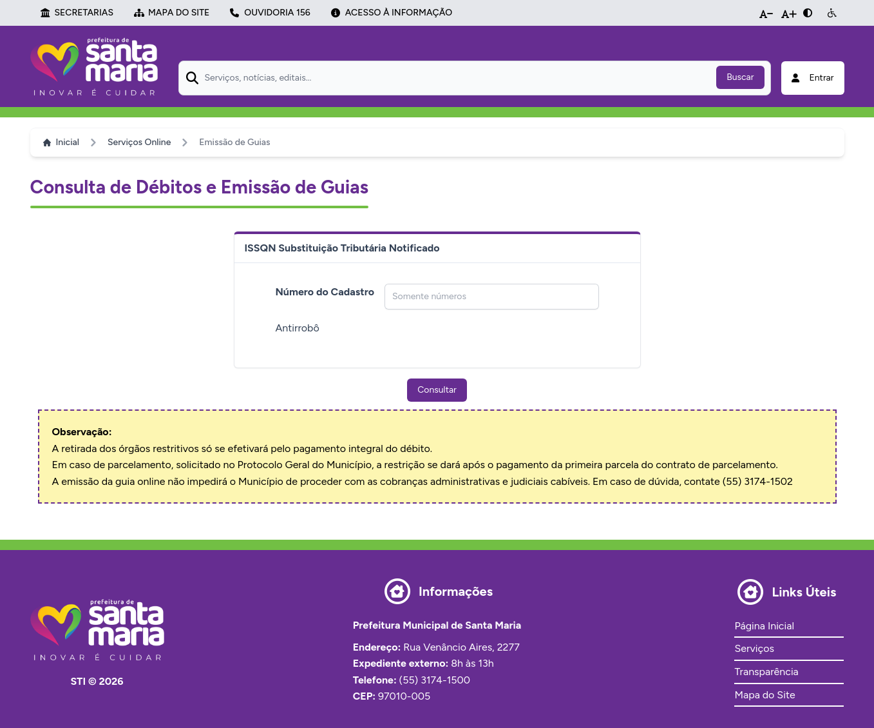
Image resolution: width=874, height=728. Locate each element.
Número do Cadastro (325, 292)
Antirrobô (297, 328)
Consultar (437, 389)
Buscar (740, 77)
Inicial (61, 142)
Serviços (754, 648)
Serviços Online (139, 142)
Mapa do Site (764, 695)
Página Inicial (763, 626)
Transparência (766, 671)
